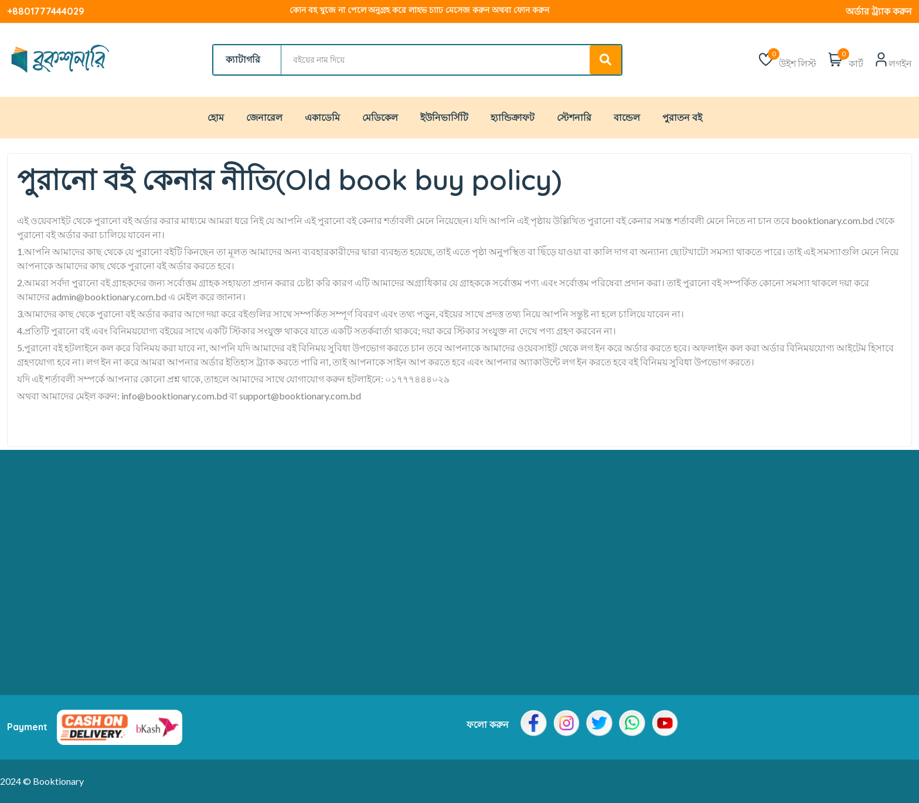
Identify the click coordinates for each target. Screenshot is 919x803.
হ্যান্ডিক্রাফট (513, 117)
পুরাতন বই (682, 117)
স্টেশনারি (574, 117)
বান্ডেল (627, 117)
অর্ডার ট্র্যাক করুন (879, 11)
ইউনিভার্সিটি (444, 117)
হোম (215, 117)
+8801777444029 (45, 11)
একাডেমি (322, 117)
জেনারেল (264, 117)
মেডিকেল (380, 117)
